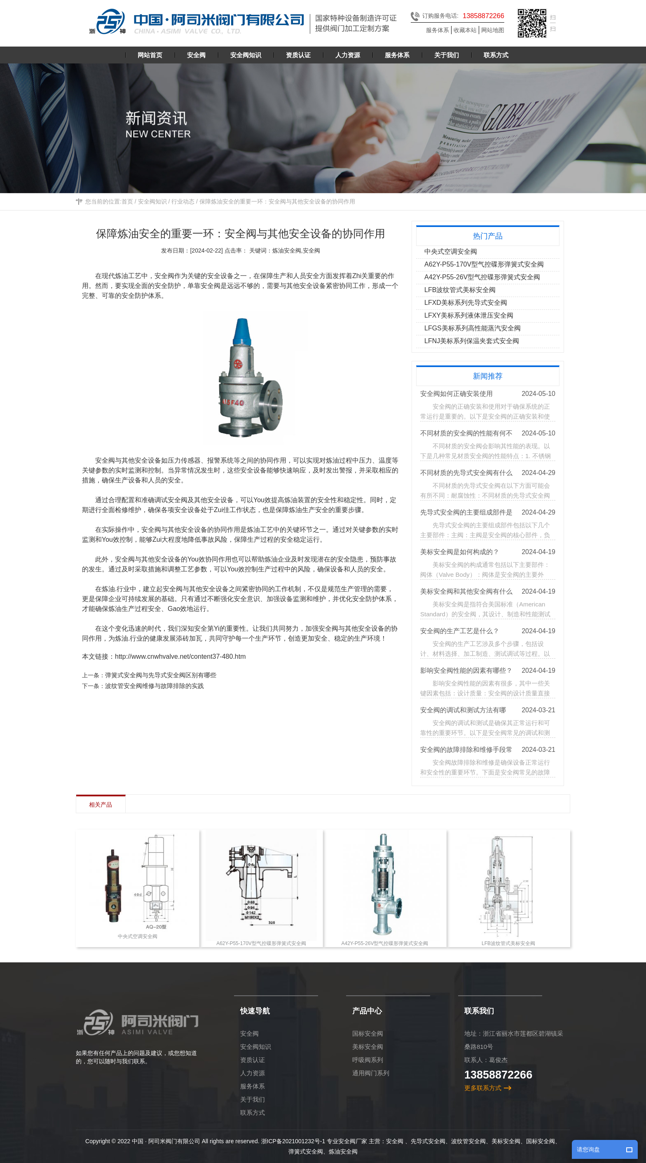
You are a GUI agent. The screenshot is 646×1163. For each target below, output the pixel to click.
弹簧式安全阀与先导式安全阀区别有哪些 (162, 675)
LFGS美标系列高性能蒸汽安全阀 (473, 328)
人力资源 (252, 1072)
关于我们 (252, 1099)
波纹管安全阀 (468, 1141)
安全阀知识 (152, 204)
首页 (127, 204)
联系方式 (252, 1112)
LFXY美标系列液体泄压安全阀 (469, 315)
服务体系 (437, 30)
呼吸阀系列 (367, 1059)
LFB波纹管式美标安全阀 (460, 289)
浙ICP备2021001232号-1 (293, 1141)
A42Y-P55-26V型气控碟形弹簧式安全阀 (483, 277)
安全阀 (249, 1033)
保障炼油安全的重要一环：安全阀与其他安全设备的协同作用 (277, 204)
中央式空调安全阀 (451, 251)
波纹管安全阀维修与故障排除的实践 (156, 685)
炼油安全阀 (343, 1151)
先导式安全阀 (428, 1141)
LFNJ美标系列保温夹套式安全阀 (472, 340)
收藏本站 (465, 30)
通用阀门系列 (370, 1072)
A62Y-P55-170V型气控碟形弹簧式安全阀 (485, 264)
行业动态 (182, 204)
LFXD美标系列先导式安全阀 (466, 302)
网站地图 (492, 30)
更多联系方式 (482, 1087)
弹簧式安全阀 (305, 1151)
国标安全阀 (367, 1033)
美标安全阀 (367, 1046)
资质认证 (252, 1059)
